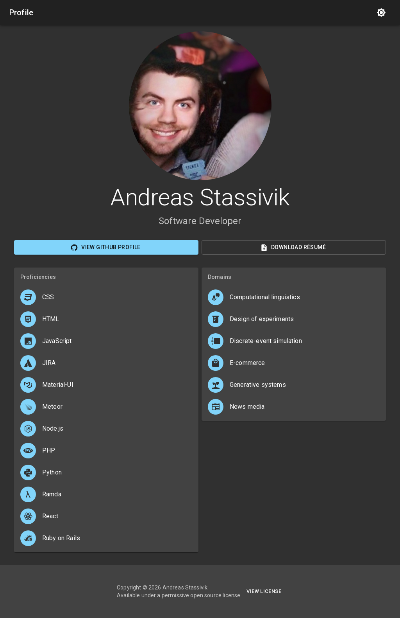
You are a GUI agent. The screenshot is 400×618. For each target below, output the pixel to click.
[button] (294, 297)
